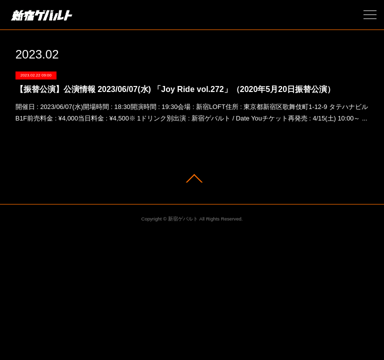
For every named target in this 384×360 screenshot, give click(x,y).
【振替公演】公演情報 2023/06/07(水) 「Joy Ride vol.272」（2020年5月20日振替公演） (175, 89)
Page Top (192, 178)
